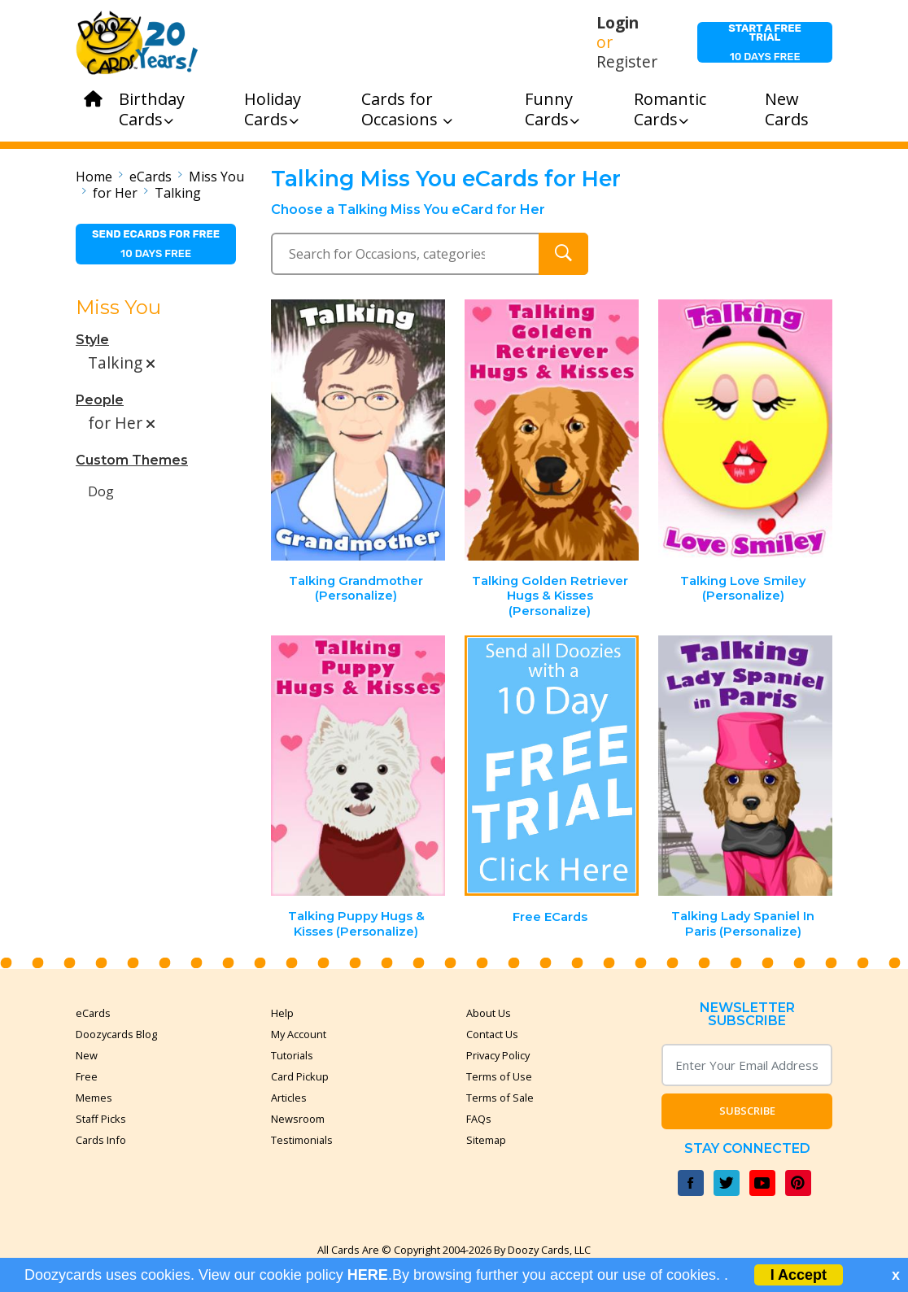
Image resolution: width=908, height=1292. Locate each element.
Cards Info (101, 1139)
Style (92, 339)
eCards (150, 176)
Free (87, 1076)
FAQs (478, 1118)
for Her (115, 193)
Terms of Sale (500, 1097)
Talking (178, 193)
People (100, 400)
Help (282, 1012)
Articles (289, 1097)
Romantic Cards (670, 109)
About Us (488, 1012)
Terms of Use (499, 1076)
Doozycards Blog (116, 1034)
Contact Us (492, 1034)
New (87, 1055)
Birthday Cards (152, 109)
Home (94, 176)
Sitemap (486, 1139)
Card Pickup (300, 1076)
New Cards (787, 109)
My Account (298, 1034)
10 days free (765, 42)
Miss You (216, 176)
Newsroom (298, 1118)
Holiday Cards (272, 109)
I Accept (798, 1275)
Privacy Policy (498, 1055)
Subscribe (747, 1110)
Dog (101, 491)
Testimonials (302, 1139)
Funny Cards (552, 109)
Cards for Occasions (406, 109)
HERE (367, 1275)
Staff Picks (101, 1118)
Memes (94, 1097)
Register (626, 62)
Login (617, 23)
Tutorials (292, 1055)
